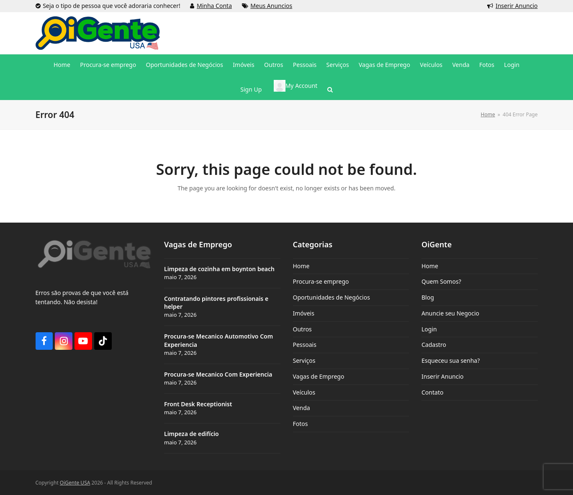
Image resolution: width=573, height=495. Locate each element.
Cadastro (433, 345)
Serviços (304, 360)
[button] (330, 89)
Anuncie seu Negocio (450, 313)
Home (301, 266)
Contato (432, 392)
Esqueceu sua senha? (450, 360)
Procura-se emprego (321, 281)
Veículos (304, 392)
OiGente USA (75, 482)
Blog (427, 297)
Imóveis (303, 313)
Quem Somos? (441, 281)
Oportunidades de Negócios (331, 297)
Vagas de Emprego (318, 376)
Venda (301, 408)
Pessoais (304, 345)
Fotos (300, 424)
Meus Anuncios (271, 6)
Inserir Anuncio (517, 6)
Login (429, 329)
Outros (302, 329)
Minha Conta (214, 6)
